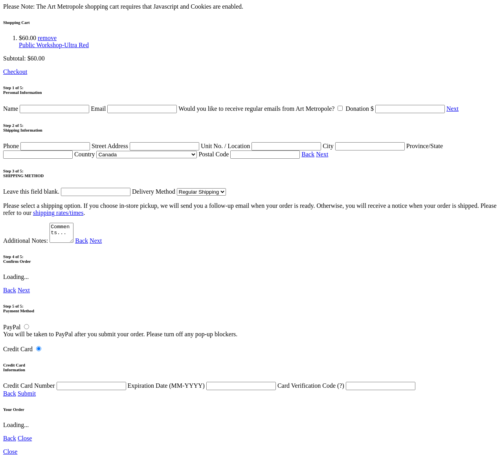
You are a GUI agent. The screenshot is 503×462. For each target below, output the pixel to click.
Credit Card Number (65, 389)
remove (47, 38)
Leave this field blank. (66, 191)
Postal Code (249, 154)
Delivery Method (179, 191)
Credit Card (18, 352)
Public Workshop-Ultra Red (54, 45)
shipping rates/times (58, 212)
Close (25, 441)
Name (47, 108)
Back (307, 154)
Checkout (15, 71)
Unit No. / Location (262, 146)
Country (135, 154)
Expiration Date (202, 389)
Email (134, 108)
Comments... (62, 234)
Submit (27, 397)
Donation (395, 108)
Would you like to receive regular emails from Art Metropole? (261, 108)
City (364, 146)
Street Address (146, 146)
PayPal (11, 330)
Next (452, 108)
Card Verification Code (346, 389)
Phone (47, 146)
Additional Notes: (39, 244)
